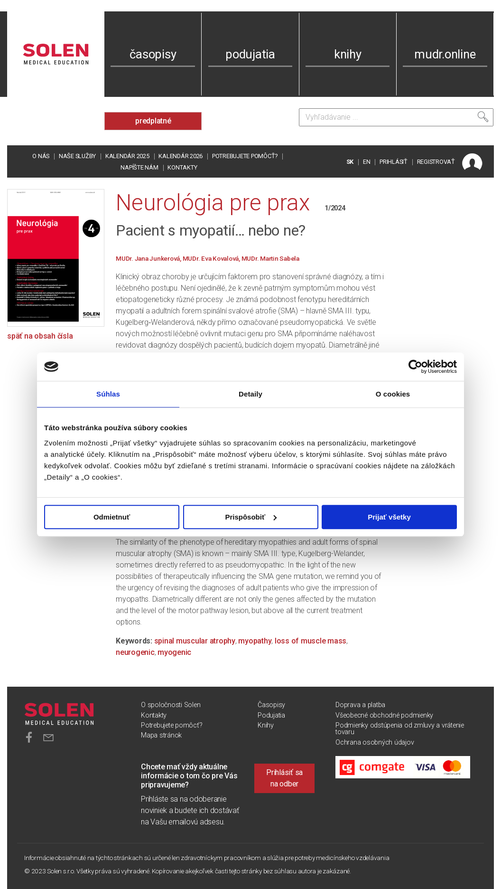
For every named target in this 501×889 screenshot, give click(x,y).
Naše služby (77, 156)
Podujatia (271, 715)
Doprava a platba (360, 705)
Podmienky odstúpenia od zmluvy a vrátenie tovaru (399, 728)
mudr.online (444, 54)
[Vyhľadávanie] (396, 117)
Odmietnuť (111, 517)
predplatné (153, 120)
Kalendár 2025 (127, 156)
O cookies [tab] (393, 394)
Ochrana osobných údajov (374, 742)
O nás (40, 156)
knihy (348, 54)
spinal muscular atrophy (194, 640)
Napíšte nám (139, 167)
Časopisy (271, 705)
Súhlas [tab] (108, 394)
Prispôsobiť (251, 517)
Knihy (266, 725)
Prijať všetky (389, 517)
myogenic (174, 652)
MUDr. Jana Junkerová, (149, 258)
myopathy (254, 640)
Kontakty (182, 167)
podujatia (250, 54)
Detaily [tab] (250, 394)
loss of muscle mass (310, 640)
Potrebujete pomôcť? (245, 156)
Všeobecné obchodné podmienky (384, 715)
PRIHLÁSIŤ (394, 161)
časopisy (153, 54)
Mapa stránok (161, 735)
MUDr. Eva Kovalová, (212, 258)
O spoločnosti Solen (170, 705)
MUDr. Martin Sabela (270, 258)
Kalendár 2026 (180, 156)
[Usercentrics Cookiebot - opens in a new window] (415, 366)
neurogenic (135, 652)
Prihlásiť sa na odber (284, 778)
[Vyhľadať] (483, 117)
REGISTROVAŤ (436, 161)
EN (367, 161)
